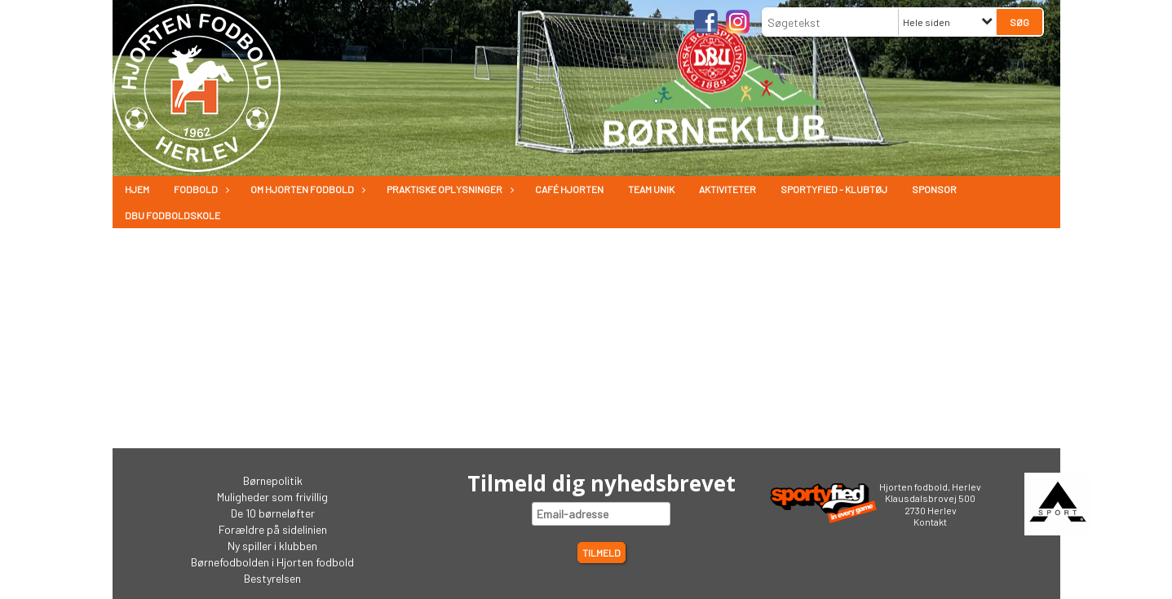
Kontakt (930, 521)
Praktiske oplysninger (449, 189)
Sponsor (934, 189)
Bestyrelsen (272, 578)
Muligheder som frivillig (272, 497)
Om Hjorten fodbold (306, 189)
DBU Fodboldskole (172, 215)
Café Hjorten (569, 189)
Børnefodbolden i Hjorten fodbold (272, 562)
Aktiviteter (727, 189)
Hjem (137, 189)
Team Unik (651, 189)
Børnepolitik (273, 480)
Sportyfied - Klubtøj (834, 189)
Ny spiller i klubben (272, 546)
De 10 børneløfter (273, 513)
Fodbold (200, 189)
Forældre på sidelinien (273, 529)
